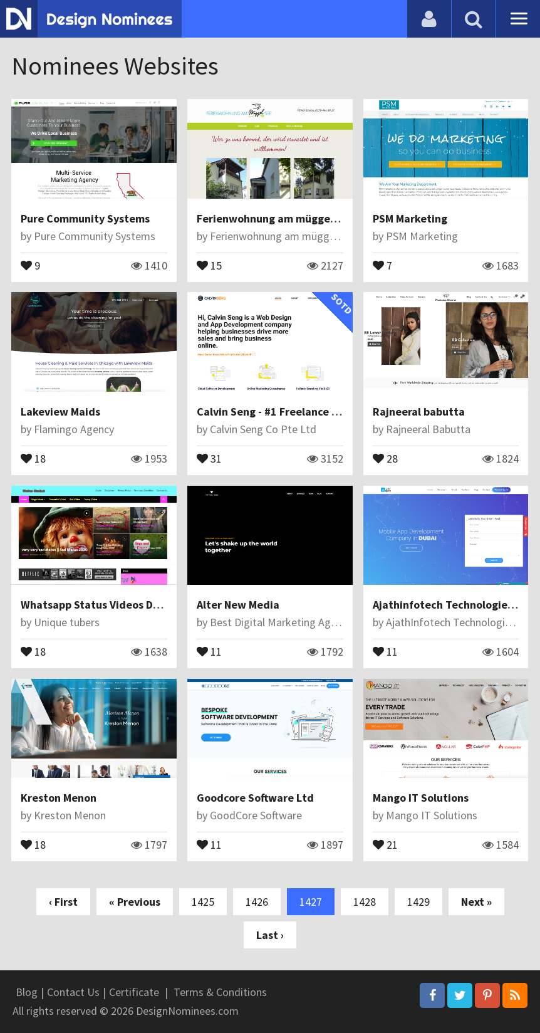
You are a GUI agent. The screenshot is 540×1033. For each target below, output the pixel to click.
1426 (257, 901)
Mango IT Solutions (421, 797)
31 (209, 457)
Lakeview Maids (60, 411)
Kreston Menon (58, 797)
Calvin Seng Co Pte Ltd (263, 429)
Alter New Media (238, 604)
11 (209, 650)
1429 (418, 901)
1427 (310, 901)
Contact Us (73, 992)
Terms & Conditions (220, 992)
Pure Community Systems (85, 218)
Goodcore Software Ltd (255, 797)
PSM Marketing (410, 218)
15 (209, 264)
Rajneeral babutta (419, 411)
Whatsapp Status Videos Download (109, 604)
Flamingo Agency (74, 429)
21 (385, 843)
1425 (203, 901)
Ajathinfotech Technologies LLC (452, 604)
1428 (364, 901)
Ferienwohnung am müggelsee (274, 218)
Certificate (134, 992)
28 (385, 457)
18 (33, 457)
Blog (27, 992)
